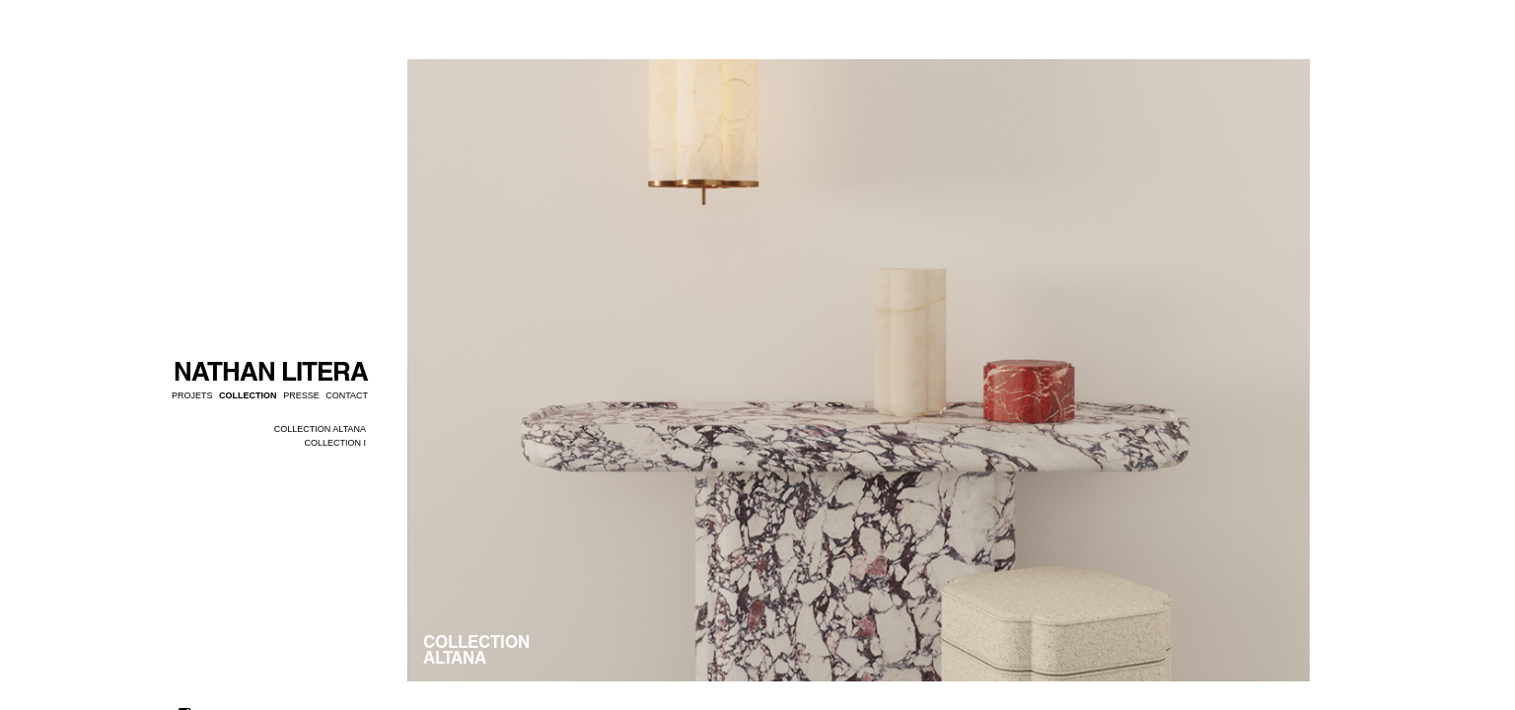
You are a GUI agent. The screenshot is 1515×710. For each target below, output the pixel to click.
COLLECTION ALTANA (320, 429)
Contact (346, 395)
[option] (858, 370)
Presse (301, 395)
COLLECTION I (335, 443)
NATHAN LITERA (271, 371)
